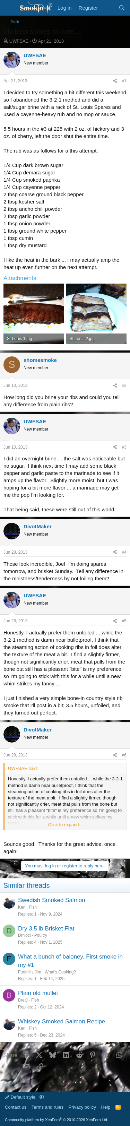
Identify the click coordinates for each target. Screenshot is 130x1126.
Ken (21, 907)
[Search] (122, 7)
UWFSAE (19, 41)
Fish (33, 907)
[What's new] (108, 7)
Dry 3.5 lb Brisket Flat (46, 928)
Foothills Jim (29, 972)
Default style (21, 1097)
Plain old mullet (38, 993)
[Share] (115, 81)
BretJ (23, 1000)
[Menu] (9, 8)
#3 (124, 447)
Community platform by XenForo (56, 1120)
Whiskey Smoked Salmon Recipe (61, 1021)
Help (106, 1107)
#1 (124, 80)
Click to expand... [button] (65, 824)
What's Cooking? (60, 972)
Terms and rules (47, 1107)
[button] (41, 1097)
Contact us (15, 1107)
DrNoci (24, 935)
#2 (124, 385)
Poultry (40, 935)
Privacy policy (82, 1107)
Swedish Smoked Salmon (51, 900)
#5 (124, 620)
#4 (124, 552)
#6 (124, 755)
